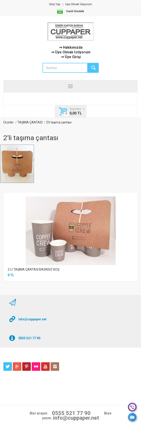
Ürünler (8, 122)
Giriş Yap (54, 4)
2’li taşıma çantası (59, 122)
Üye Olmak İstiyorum (78, 4)
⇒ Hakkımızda (71, 47)
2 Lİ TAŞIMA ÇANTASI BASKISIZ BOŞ (33, 269)
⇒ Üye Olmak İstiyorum (70, 52)
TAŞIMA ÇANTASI (30, 122)
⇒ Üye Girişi (71, 57)
